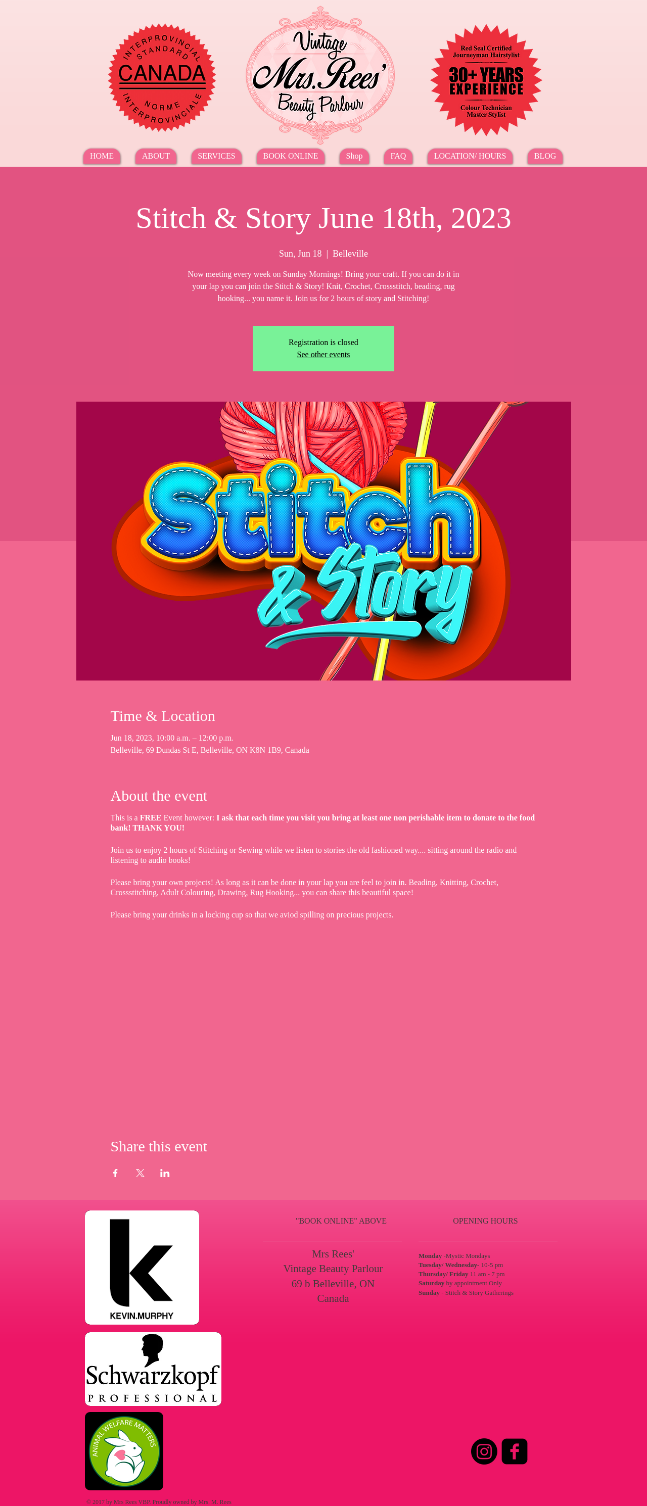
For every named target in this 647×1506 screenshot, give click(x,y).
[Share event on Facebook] (115, 1173)
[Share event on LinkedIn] (165, 1173)
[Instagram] (484, 1451)
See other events (323, 354)
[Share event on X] (140, 1173)
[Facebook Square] (514, 1451)
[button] (217, 156)
